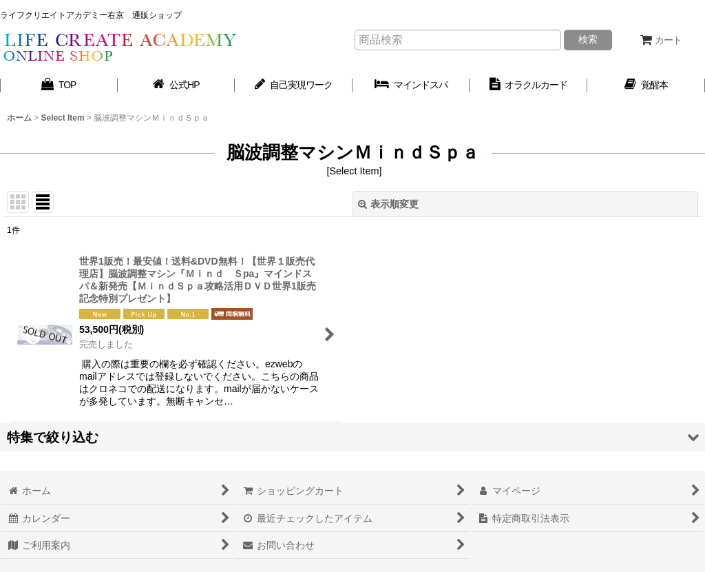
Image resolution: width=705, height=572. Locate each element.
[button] (352, 437)
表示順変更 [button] (388, 204)
